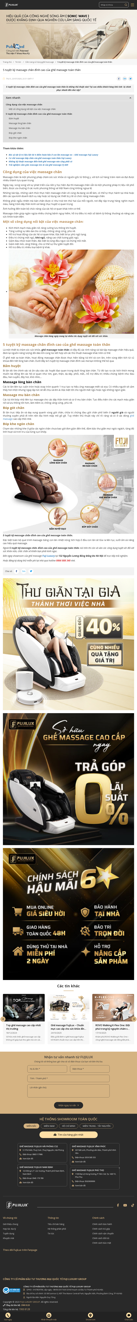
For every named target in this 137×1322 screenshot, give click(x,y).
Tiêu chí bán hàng (56, 1221)
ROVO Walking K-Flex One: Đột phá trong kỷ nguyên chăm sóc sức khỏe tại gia (113, 1024)
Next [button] (134, 1016)
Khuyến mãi (8, 1235)
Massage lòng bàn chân (20, 123)
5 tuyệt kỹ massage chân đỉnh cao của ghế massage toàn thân (39, 113)
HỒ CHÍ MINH (68, 1123)
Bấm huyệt (14, 118)
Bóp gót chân (15, 133)
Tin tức (51, 1230)
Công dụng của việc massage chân (24, 104)
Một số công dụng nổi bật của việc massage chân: (32, 109)
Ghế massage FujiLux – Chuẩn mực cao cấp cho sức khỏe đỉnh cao (68, 1024)
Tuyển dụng (8, 1230)
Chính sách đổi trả (100, 1235)
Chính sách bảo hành (102, 1221)
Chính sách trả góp (101, 1225)
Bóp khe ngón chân (18, 137)
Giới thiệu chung (10, 1221)
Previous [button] (3, 1016)
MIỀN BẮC (31, 1123)
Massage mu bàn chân (19, 128)
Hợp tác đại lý (9, 1225)
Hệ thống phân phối (57, 1225)
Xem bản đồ (28, 1155)
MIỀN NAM (49, 1123)
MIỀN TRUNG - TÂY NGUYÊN (96, 1123)
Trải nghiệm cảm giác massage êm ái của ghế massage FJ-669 (38, 164)
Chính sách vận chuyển (103, 1230)
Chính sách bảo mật (101, 1240)
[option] (68, 34)
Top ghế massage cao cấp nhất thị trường (23, 1024)
